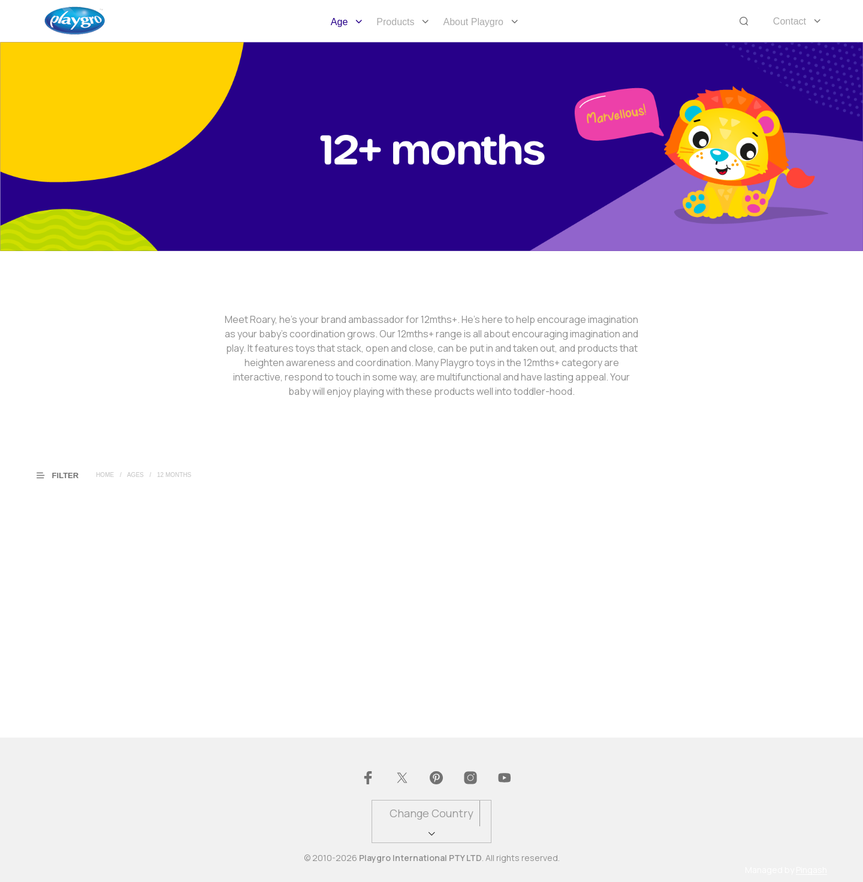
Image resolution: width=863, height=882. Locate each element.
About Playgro (473, 22)
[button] (64, 474)
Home (105, 475)
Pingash (811, 870)
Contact (789, 21)
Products (395, 22)
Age (339, 22)
